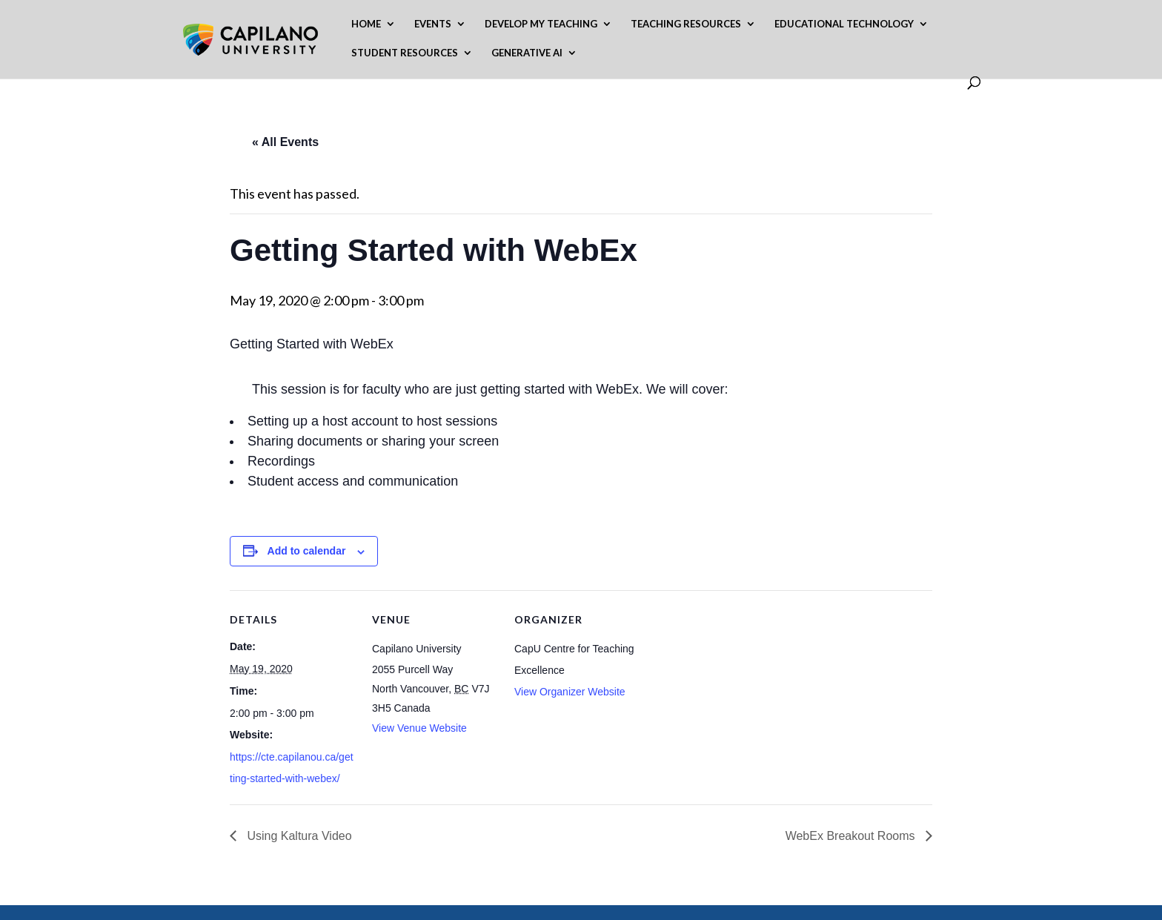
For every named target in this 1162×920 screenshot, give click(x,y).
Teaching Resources (686, 24)
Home (366, 24)
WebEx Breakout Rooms (852, 836)
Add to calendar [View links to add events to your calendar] (307, 551)
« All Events (285, 142)
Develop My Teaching (541, 24)
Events (432, 24)
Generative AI (526, 53)
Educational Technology (844, 24)
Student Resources (404, 53)
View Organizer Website (569, 692)
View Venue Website (419, 728)
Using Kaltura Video (298, 836)
